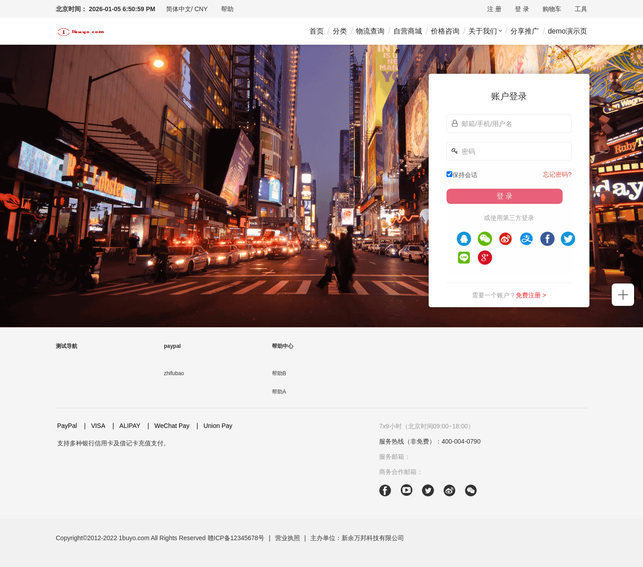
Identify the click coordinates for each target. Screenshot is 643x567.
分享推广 (524, 31)
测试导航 (66, 346)
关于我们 (482, 31)
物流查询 (370, 31)
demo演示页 (567, 31)
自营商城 (407, 31)
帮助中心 (282, 346)
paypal (172, 346)
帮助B (279, 373)
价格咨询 (445, 31)
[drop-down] (187, 9)
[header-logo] (80, 31)
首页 (316, 31)
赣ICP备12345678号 (236, 538)
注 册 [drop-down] (494, 9)
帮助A (279, 392)
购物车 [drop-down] (552, 9)
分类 (340, 31)
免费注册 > (531, 295)
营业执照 (287, 538)
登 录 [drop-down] (522, 9)
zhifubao (174, 373)
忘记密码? (557, 174)
